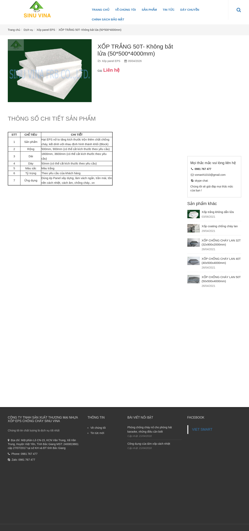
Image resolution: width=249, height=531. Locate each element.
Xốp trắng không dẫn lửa (218, 212)
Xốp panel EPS (46, 29)
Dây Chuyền (189, 9)
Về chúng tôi (125, 9)
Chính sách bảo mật (108, 19)
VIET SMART (202, 429)
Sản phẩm (149, 9)
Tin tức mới (97, 433)
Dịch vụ (28, 29)
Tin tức (168, 9)
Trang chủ (100, 9)
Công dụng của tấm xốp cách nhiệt (148, 443)
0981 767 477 (29, 453)
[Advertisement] (214, 97)
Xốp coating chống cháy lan (220, 226)
